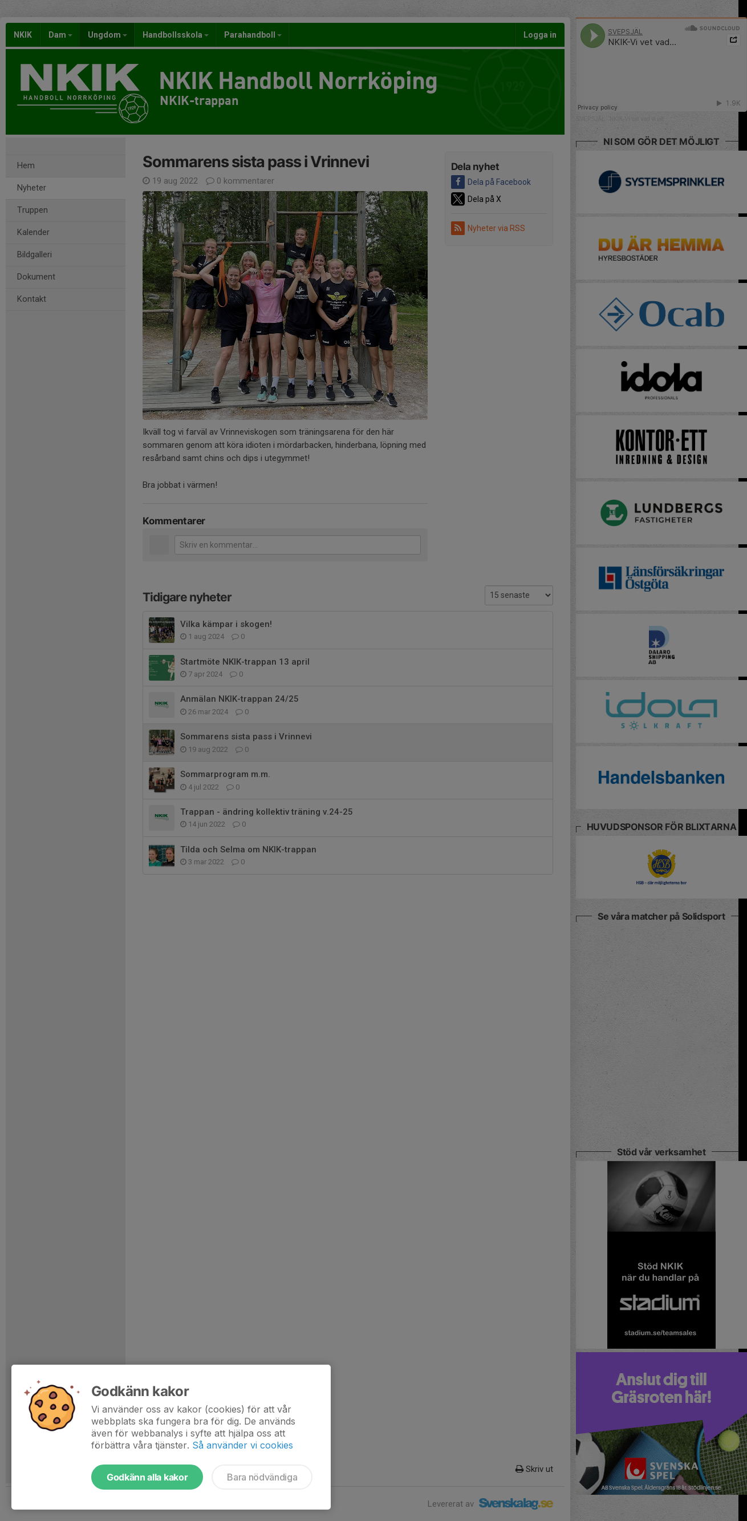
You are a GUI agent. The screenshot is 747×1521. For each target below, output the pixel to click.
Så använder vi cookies (242, 1445)
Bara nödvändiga (262, 1477)
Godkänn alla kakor (147, 1477)
